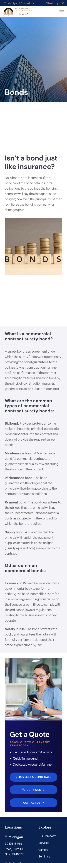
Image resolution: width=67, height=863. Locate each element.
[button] (19, 3)
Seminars (44, 856)
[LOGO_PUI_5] (17, 12)
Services (43, 843)
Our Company (47, 836)
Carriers (43, 850)
